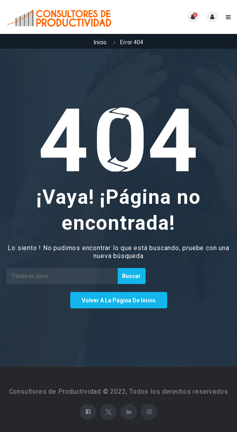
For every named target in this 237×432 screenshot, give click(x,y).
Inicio (100, 42)
